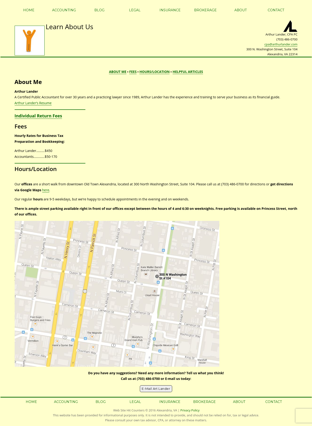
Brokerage (205, 10)
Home (28, 10)
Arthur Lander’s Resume (33, 103)
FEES (133, 71)
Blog (99, 10)
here (45, 190)
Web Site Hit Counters (129, 410)
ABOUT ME (117, 71)
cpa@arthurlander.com (280, 44)
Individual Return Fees (38, 116)
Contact (276, 10)
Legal (135, 10)
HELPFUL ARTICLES (188, 71)
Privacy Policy (190, 410)
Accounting (64, 10)
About (240, 10)
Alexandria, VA (167, 410)
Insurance (170, 10)
